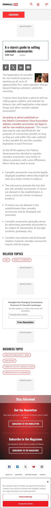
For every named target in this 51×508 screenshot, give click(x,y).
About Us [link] (8, 475)
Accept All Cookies (25, 504)
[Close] (48, 482)
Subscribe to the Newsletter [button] (25, 423)
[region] (25, 493)
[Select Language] (38, 4)
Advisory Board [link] (31, 475)
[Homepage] (10, 4)
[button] (46, 4)
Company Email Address (18, 314)
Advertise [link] (18, 475)
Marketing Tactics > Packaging (16, 372)
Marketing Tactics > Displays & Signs (18, 367)
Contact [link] (43, 475)
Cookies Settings (25, 497)
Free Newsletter (25, 322)
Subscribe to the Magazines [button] (25, 450)
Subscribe (13, 14)
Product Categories (22, 260)
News (6, 260)
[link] (6, 67)
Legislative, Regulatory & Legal (16, 355)
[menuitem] (6, 67)
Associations (9, 361)
